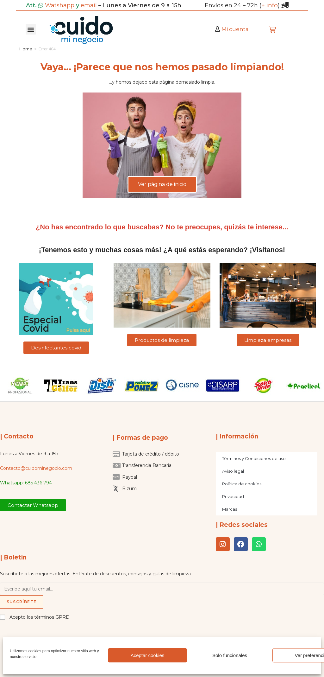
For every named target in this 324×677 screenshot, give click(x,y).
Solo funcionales (229, 655)
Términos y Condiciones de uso (254, 458)
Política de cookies (241, 483)
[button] (31, 29)
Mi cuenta (235, 29)
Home (25, 48)
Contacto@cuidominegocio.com (36, 468)
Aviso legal (233, 470)
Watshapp (59, 5)
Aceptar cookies (148, 655)
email (89, 5)
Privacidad (233, 496)
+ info (269, 5)
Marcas (229, 508)
